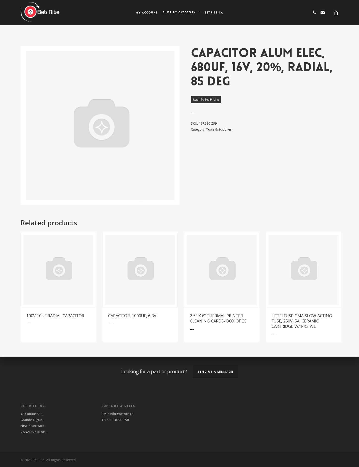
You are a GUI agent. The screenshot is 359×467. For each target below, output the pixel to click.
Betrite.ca (213, 12)
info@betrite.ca (121, 414)
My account (147, 12)
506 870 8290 (119, 420)
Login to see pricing (206, 99)
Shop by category (181, 12)
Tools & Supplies (219, 129)
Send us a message (215, 372)
